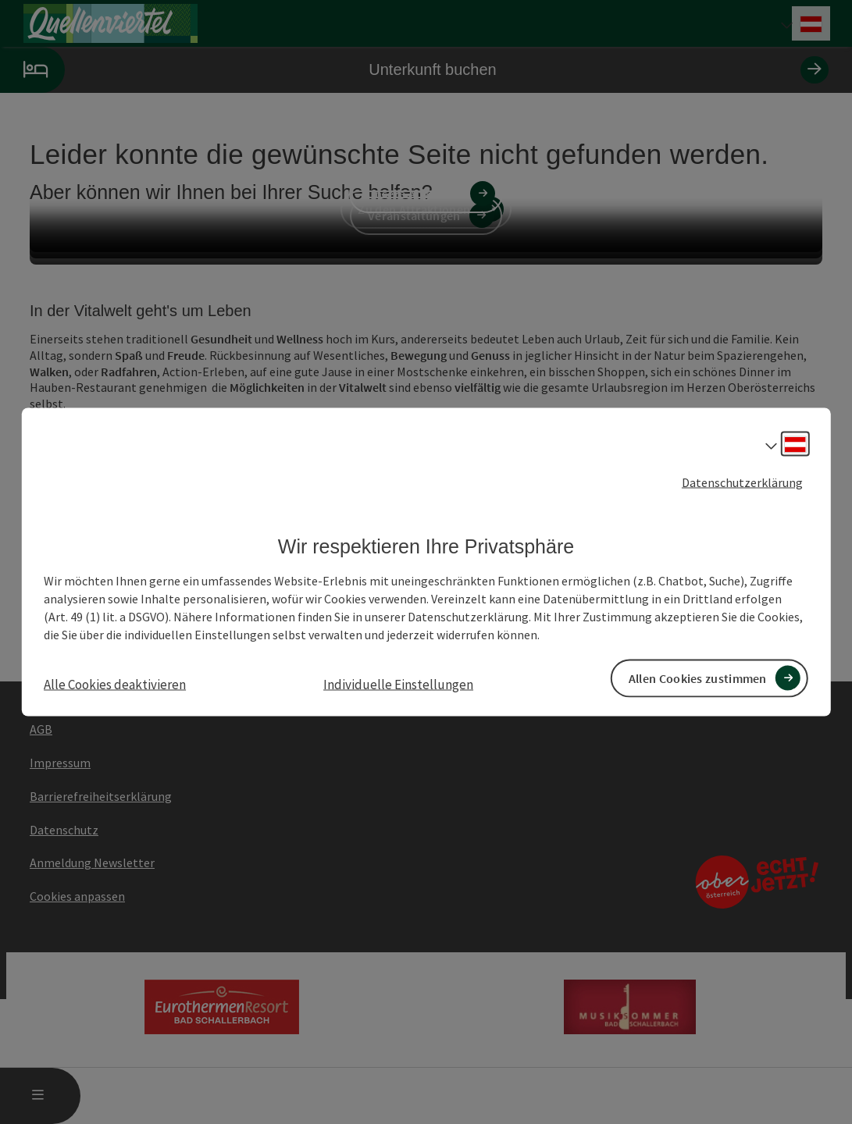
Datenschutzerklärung (742, 482)
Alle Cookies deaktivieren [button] (115, 683)
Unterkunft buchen (414, 70)
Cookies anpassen (77, 896)
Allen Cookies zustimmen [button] (698, 677)
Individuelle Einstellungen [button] (398, 683)
